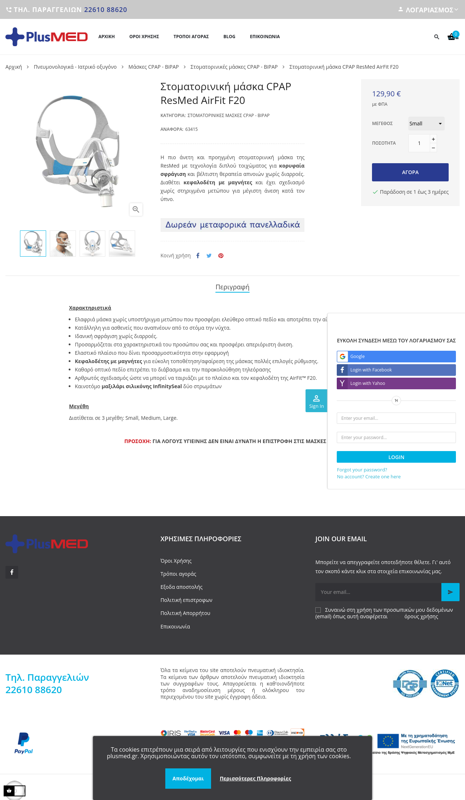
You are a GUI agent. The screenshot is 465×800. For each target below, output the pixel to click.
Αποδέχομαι (188, 778)
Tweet (209, 255)
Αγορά (410, 172)
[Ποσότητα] (419, 143)
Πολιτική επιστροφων (187, 597)
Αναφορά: (172, 129)
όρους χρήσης (421, 613)
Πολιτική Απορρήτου (185, 610)
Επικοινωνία (175, 623)
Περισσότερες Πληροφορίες (255, 778)
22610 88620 (106, 9)
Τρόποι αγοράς (178, 571)
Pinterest (220, 255)
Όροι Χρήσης (176, 558)
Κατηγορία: (173, 115)
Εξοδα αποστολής (182, 584)
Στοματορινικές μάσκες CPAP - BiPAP (228, 115)
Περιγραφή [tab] (232, 285)
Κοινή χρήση (197, 255)
